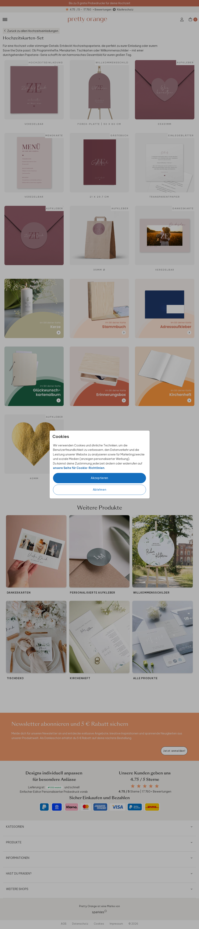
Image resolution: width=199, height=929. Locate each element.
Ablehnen (99, 489)
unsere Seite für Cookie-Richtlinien (78, 468)
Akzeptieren (99, 478)
